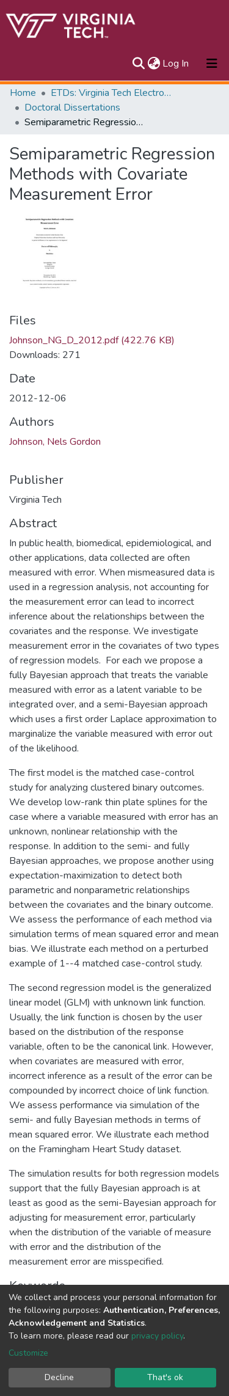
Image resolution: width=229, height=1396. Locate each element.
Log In (176, 63)
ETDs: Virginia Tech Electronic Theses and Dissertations (112, 93)
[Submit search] (138, 63)
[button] (153, 63)
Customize (28, 1353)
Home (23, 93)
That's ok (165, 1377)
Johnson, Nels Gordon (55, 441)
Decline (59, 1377)
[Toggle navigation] (212, 63)
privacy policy (157, 1336)
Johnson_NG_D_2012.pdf (92, 340)
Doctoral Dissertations (72, 107)
